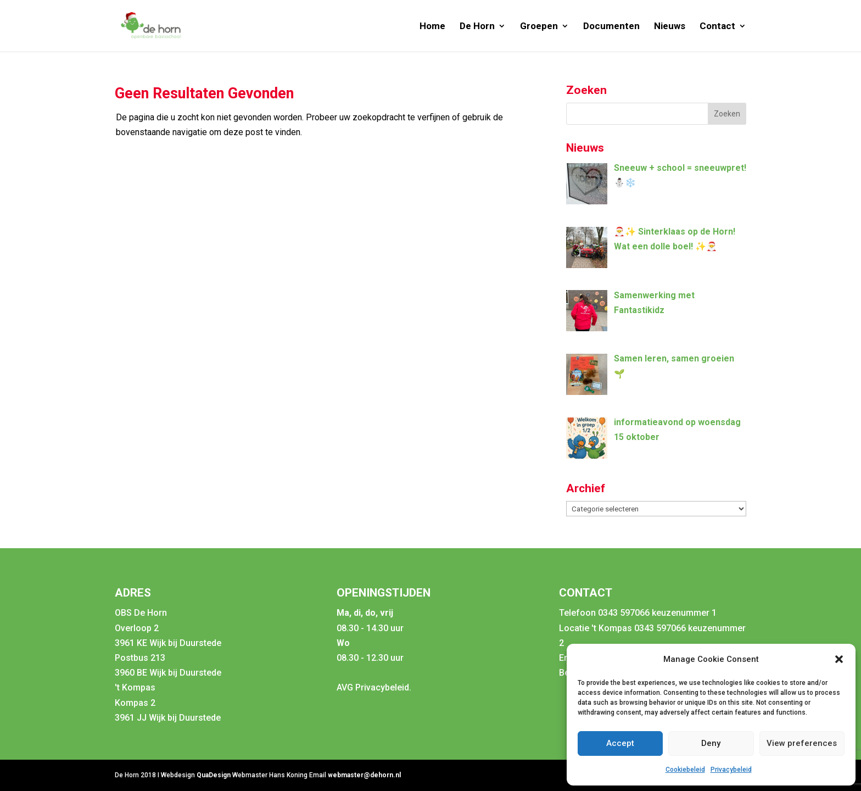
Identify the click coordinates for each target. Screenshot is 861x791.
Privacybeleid (731, 769)
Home (432, 26)
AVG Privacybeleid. (374, 687)
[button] (839, 659)
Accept (620, 743)
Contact (717, 26)
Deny (710, 743)
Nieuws (669, 26)
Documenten (611, 26)
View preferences (802, 743)
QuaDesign (214, 775)
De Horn (477, 26)
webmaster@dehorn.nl (364, 775)
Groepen (539, 26)
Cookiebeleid (685, 769)
